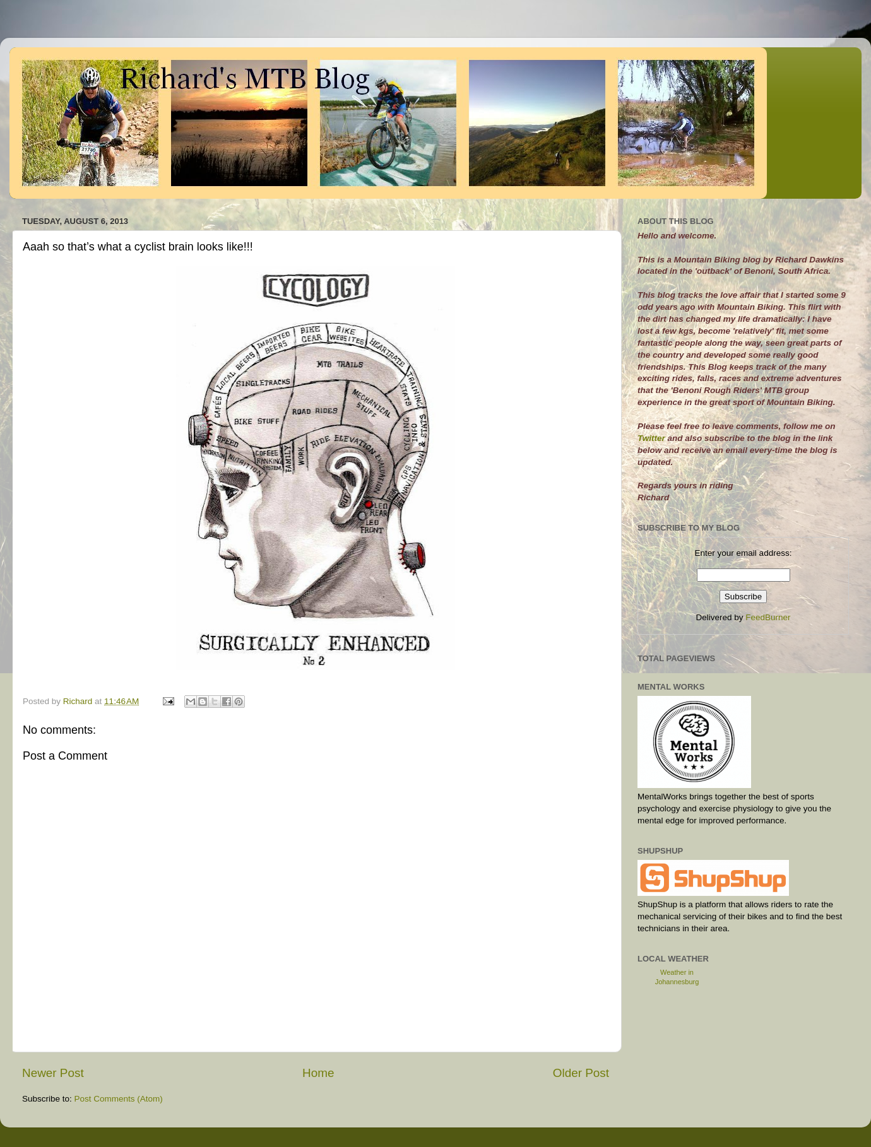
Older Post (581, 1072)
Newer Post (53, 1072)
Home (318, 1072)
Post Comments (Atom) (118, 1098)
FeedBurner (767, 617)
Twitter (652, 438)
